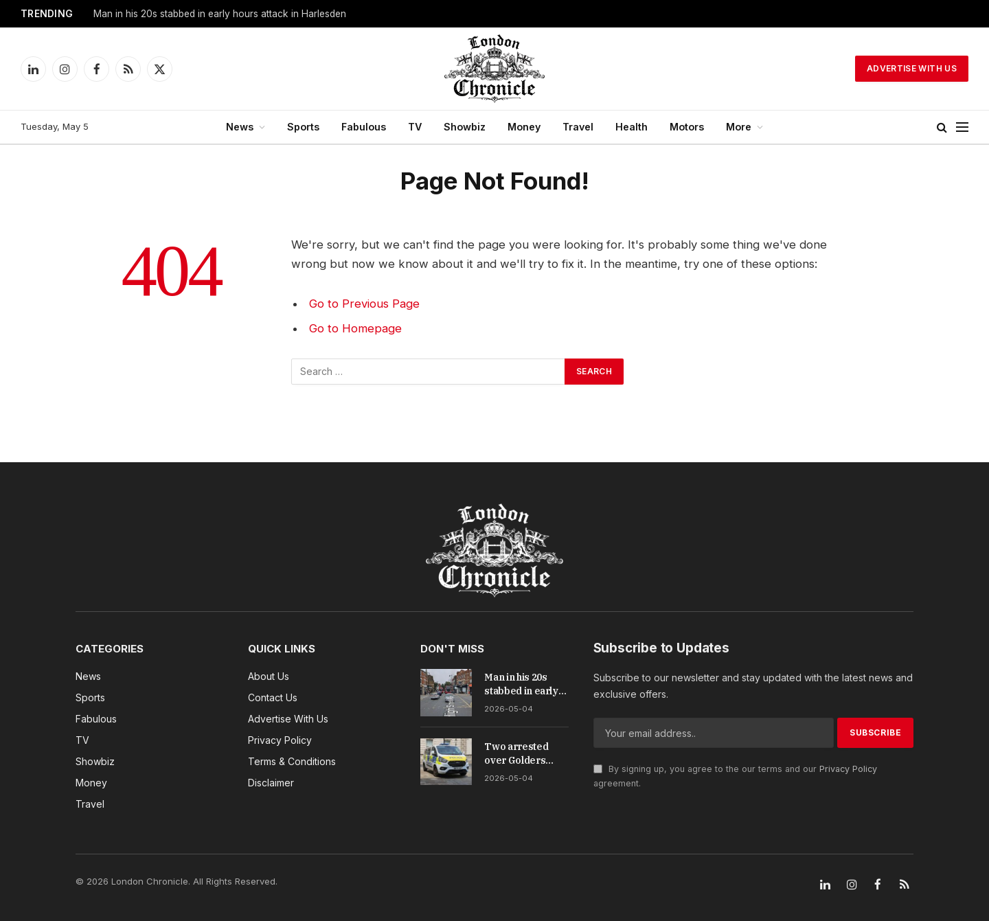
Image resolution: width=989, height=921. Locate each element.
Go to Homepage (355, 328)
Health (631, 127)
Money (524, 127)
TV (415, 127)
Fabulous (363, 127)
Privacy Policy (848, 769)
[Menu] (962, 127)
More (738, 127)
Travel (577, 127)
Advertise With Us (912, 68)
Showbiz (465, 127)
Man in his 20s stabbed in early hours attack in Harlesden (219, 13)
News (239, 127)
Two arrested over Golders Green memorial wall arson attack (522, 753)
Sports (303, 127)
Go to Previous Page (364, 303)
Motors (687, 127)
